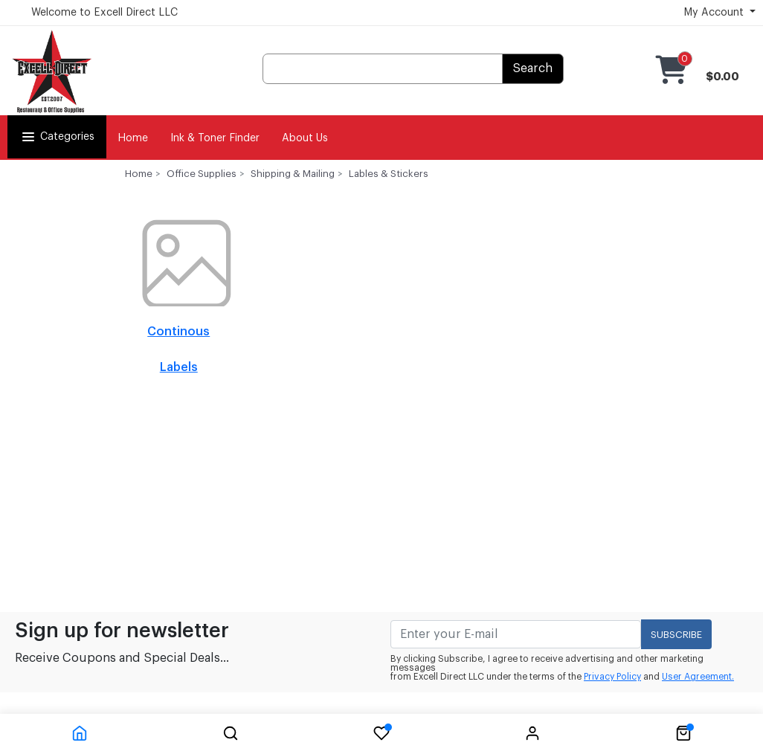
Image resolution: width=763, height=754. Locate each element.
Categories (56, 137)
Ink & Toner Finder (215, 138)
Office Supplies (201, 173)
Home (132, 138)
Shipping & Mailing (293, 173)
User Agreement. (698, 676)
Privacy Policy (612, 676)
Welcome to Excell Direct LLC (104, 12)
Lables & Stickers (388, 173)
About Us (305, 138)
